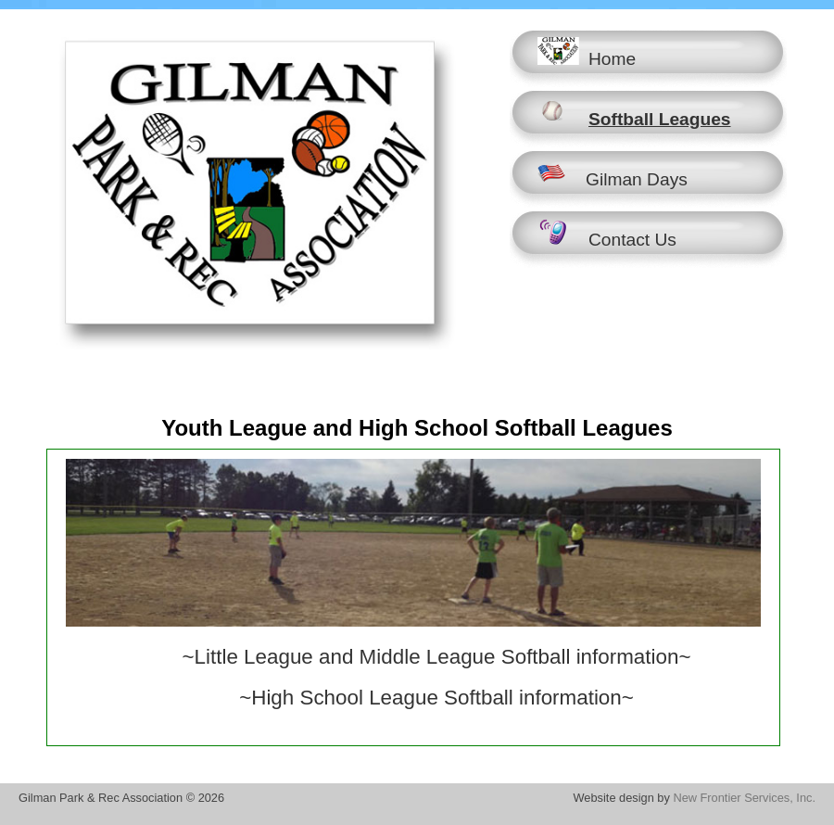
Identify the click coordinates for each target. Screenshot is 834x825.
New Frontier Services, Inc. (744, 798)
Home (586, 53)
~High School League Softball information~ (436, 697)
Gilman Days (612, 173)
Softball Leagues (634, 113)
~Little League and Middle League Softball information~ (437, 656)
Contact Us (606, 233)
